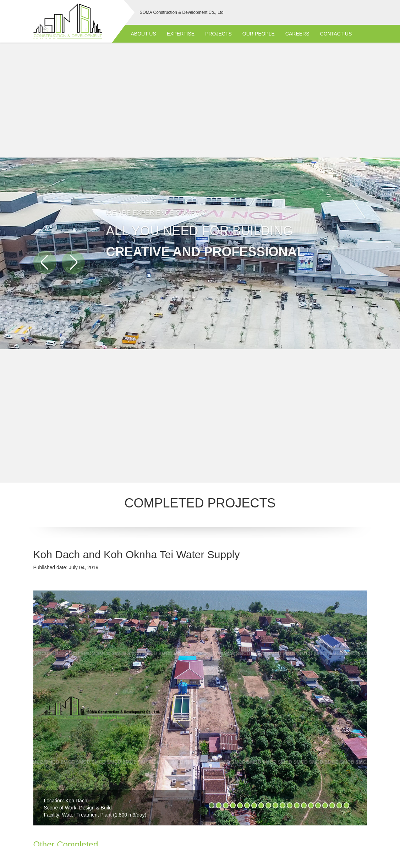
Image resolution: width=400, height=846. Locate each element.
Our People (258, 34)
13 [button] (297, 805)
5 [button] (240, 805)
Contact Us (336, 34)
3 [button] (226, 805)
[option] (200, 710)
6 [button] (247, 805)
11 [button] (282, 805)
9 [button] (268, 805)
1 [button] (211, 805)
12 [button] (289, 805)
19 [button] (339, 805)
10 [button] (275, 805)
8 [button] (261, 805)
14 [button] (304, 805)
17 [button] (325, 805)
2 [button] (218, 805)
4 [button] (233, 805)
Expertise (180, 34)
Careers (297, 34)
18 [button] (332, 805)
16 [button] (318, 805)
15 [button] (311, 805)
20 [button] (346, 805)
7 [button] (254, 805)
